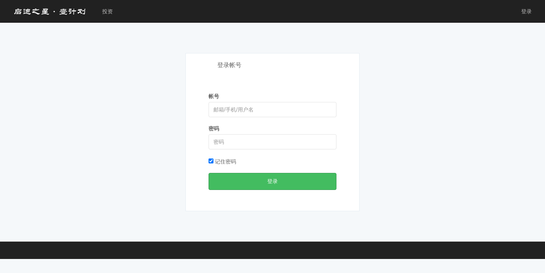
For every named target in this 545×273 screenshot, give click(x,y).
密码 (214, 129)
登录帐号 (229, 65)
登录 (526, 11)
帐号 (214, 96)
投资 (107, 11)
